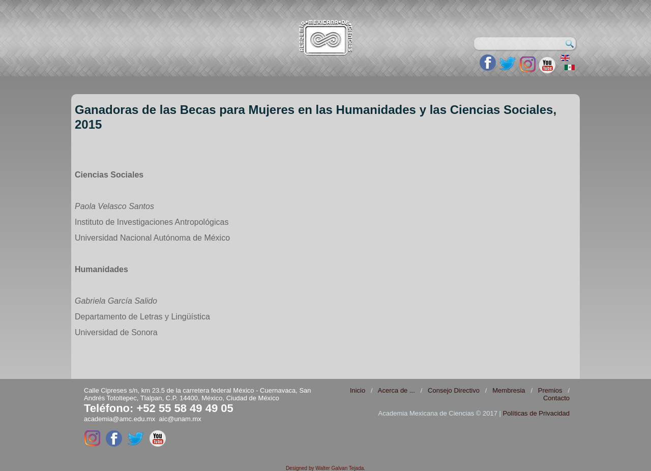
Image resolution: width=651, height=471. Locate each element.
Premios (550, 390)
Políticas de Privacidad (536, 413)
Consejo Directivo (454, 390)
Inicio (357, 390)
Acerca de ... (396, 390)
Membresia (508, 390)
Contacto (556, 398)
